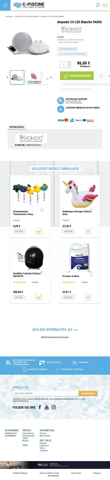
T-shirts (25, 438)
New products (45, 436)
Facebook (40, 407)
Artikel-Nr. (20, 145)
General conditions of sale (49, 473)
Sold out (43, 433)
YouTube (47, 407)
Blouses (25, 441)
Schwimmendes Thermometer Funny (23, 213)
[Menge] (64, 64)
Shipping (43, 443)
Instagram (53, 407)
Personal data (76, 473)
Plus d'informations (67, 49)
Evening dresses (28, 436)
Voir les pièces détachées (72, 54)
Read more (19, 231)
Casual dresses (28, 433)
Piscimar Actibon (70, 276)
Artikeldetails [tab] (17, 127)
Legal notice (44, 446)
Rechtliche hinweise (20, 473)
